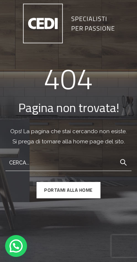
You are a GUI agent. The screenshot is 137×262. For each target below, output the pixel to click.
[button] (16, 246)
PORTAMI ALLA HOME (68, 190)
